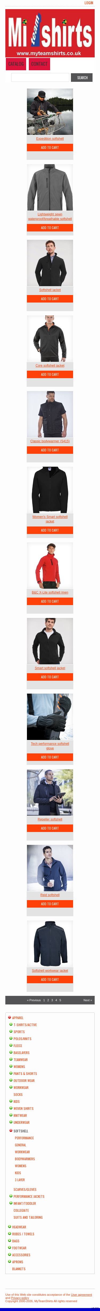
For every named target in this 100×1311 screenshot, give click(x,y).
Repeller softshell (50, 819)
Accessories (21, 1255)
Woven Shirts (24, 1108)
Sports (19, 1031)
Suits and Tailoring (28, 1217)
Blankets (19, 1268)
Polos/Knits (22, 1038)
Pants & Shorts (25, 1073)
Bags (15, 1241)
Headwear (19, 1227)
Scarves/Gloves (25, 1189)
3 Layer (20, 1179)
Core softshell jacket (49, 365)
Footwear (19, 1248)
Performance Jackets (29, 1196)
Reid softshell (49, 895)
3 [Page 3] (52, 1000)
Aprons (17, 1262)
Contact (39, 63)
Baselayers (22, 1052)
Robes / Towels (23, 1234)
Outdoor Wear (24, 1080)
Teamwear (21, 1059)
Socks (18, 1094)
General (20, 1145)
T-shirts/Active (25, 1024)
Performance (24, 1138)
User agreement (81, 1294)
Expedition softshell (50, 139)
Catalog (16, 63)
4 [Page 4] (56, 1000)
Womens (19, 1066)
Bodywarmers (25, 1159)
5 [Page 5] (60, 1000)
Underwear (22, 1122)
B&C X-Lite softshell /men (50, 592)
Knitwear (20, 1115)
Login (89, 2)
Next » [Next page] (87, 1000)
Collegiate (21, 1210)
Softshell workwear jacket (50, 971)
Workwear (21, 1087)
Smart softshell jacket (50, 668)
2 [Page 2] (48, 1000)
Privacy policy (20, 1297)
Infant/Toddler (25, 1203)
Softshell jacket (50, 290)
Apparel (17, 1017)
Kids (17, 1101)
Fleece (18, 1045)
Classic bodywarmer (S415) (50, 441)
